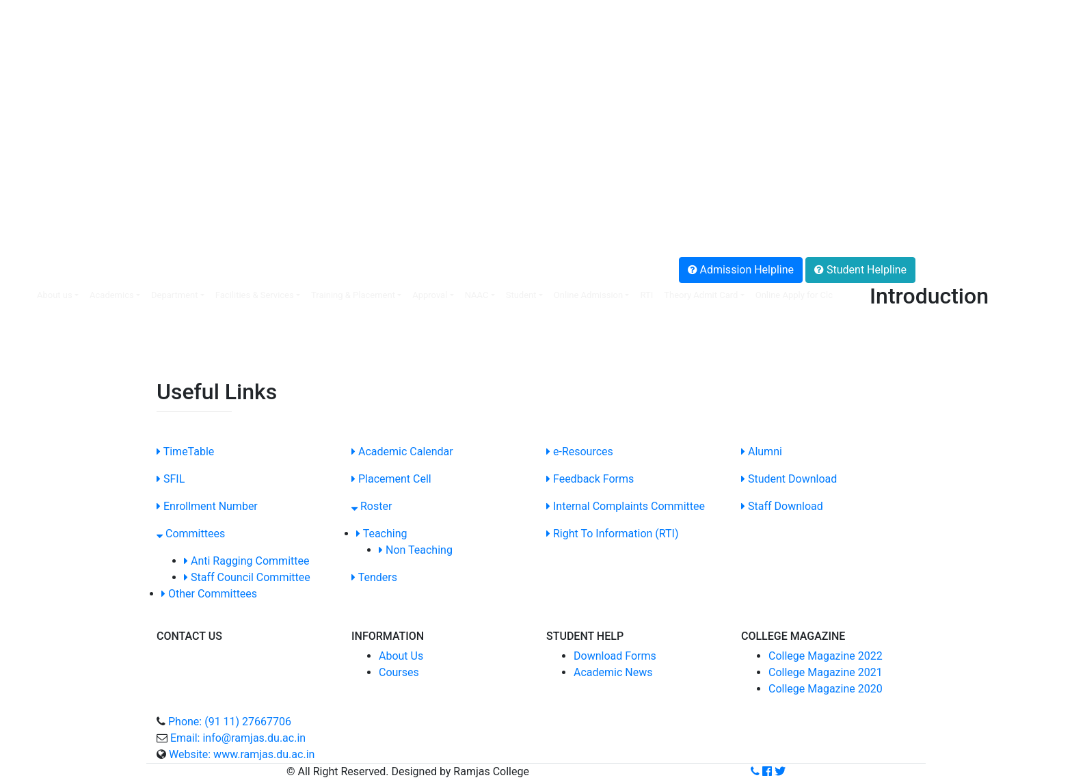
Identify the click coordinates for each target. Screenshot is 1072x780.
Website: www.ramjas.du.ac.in (241, 754)
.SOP (22, 171)
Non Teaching (416, 549)
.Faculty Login (44, 24)
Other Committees (209, 593)
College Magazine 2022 (825, 655)
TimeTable (185, 451)
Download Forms (615, 655)
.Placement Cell (48, 40)
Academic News (613, 672)
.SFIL (22, 89)
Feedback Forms (590, 478)
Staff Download (782, 506)
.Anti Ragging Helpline (64, 221)
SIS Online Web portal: (60, 8)
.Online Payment (50, 57)
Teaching (381, 533)
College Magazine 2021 (825, 672)
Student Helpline (860, 269)
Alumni (761, 451)
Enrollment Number (207, 506)
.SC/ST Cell (37, 155)
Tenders (374, 577)
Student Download (789, 478)
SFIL (171, 478)
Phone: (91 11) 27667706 (229, 721)
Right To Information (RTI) (612, 533)
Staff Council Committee (247, 577)
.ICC (20, 139)
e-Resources (579, 451)
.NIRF (23, 106)
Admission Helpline (741, 269)
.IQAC (24, 122)
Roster (371, 506)
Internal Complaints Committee (625, 506)
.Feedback (35, 204)
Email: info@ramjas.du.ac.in (238, 737)
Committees (191, 533)
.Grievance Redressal (61, 237)
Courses (399, 672)
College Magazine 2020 (825, 688)
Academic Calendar (402, 451)
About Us (401, 655)
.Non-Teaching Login (60, 73)
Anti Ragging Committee (246, 560)
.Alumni (28, 188)
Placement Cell (391, 478)
